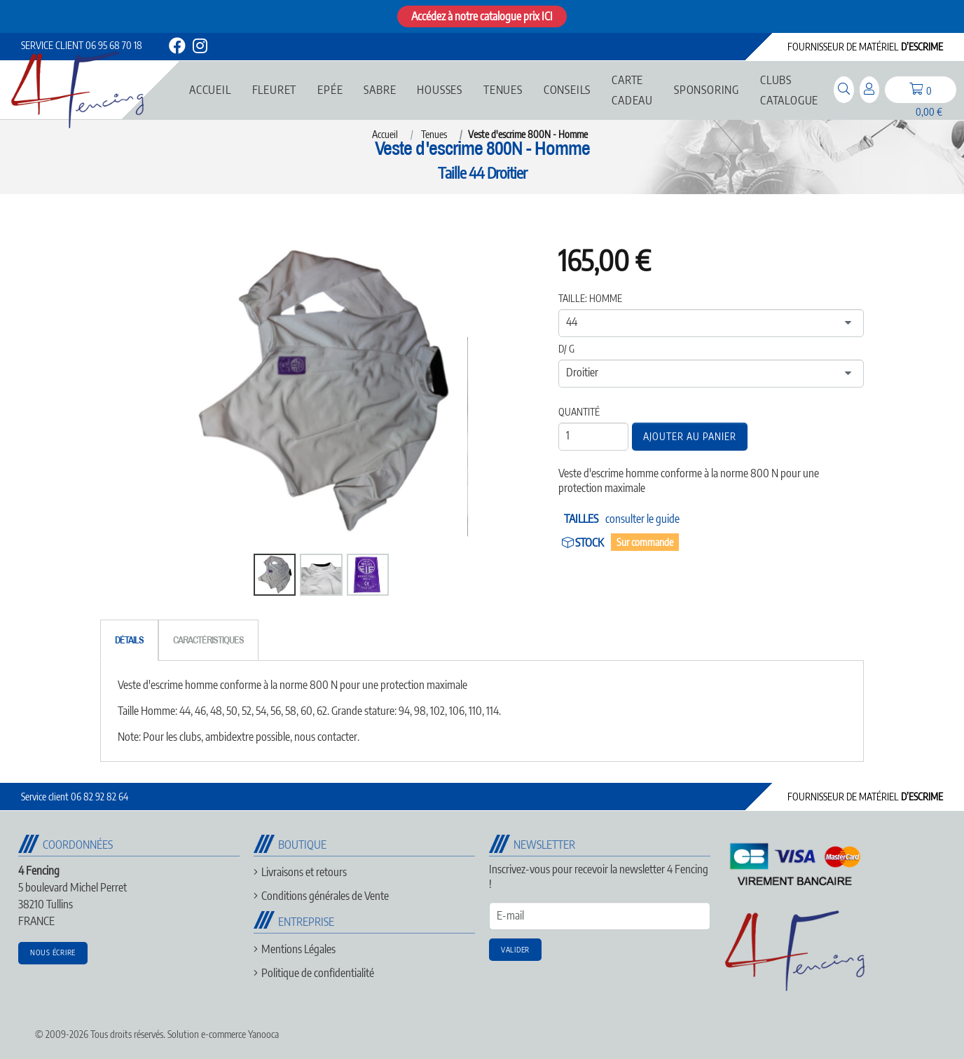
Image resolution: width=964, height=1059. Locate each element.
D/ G (566, 349)
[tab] (129, 640)
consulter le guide (642, 519)
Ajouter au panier (689, 436)
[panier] (920, 89)
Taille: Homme (590, 298)
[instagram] (199, 48)
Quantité (579, 412)
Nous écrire (53, 952)
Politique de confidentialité (317, 973)
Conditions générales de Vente (325, 896)
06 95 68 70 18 (81, 45)
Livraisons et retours (304, 872)
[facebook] (177, 48)
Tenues (434, 134)
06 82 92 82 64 (74, 796)
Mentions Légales (298, 949)
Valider (515, 949)
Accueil (385, 134)
